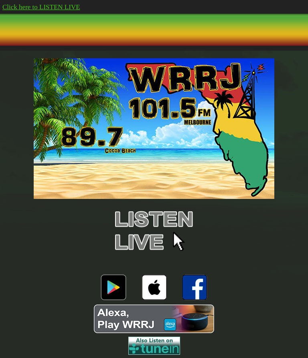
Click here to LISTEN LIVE (41, 7)
